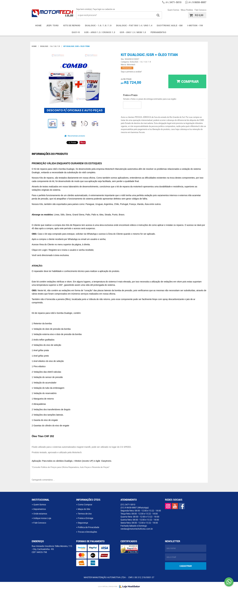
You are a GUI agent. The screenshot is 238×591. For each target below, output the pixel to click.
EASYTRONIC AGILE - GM (170, 25)
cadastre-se (110, 9)
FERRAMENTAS (158, 32)
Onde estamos (40, 513)
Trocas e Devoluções (87, 531)
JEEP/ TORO (52, 25)
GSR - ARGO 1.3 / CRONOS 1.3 (99, 32)
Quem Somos (173, 9)
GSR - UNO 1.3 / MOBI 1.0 (133, 32)
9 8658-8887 (197, 2)
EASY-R (76, 32)
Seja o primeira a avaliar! (131, 71)
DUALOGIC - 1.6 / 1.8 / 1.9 (98, 25)
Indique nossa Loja (42, 518)
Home (38, 25)
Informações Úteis (88, 499)
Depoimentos (39, 509)
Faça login (97, 9)
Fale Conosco (200, 9)
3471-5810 (173, 2)
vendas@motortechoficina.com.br (137, 528)
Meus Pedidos (187, 9)
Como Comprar (85, 504)
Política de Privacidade (88, 527)
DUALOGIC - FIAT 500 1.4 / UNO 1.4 (134, 25)
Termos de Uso (85, 513)
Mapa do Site (84, 509)
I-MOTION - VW (195, 25)
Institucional (40, 499)
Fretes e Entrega (85, 518)
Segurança (83, 522)
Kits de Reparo (71, 25)
